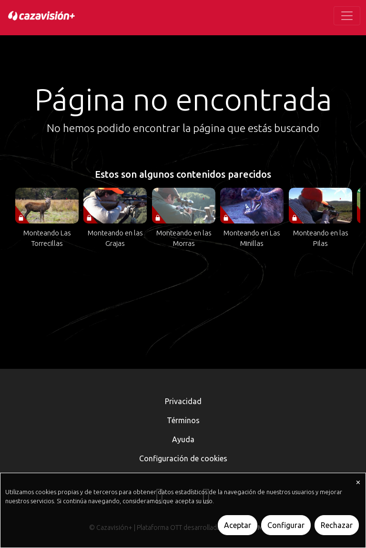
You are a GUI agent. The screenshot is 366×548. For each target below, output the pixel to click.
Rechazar (337, 525)
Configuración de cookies (183, 458)
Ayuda (183, 439)
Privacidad (183, 401)
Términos (183, 420)
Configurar (286, 525)
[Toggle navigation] (347, 15)
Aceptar (237, 525)
